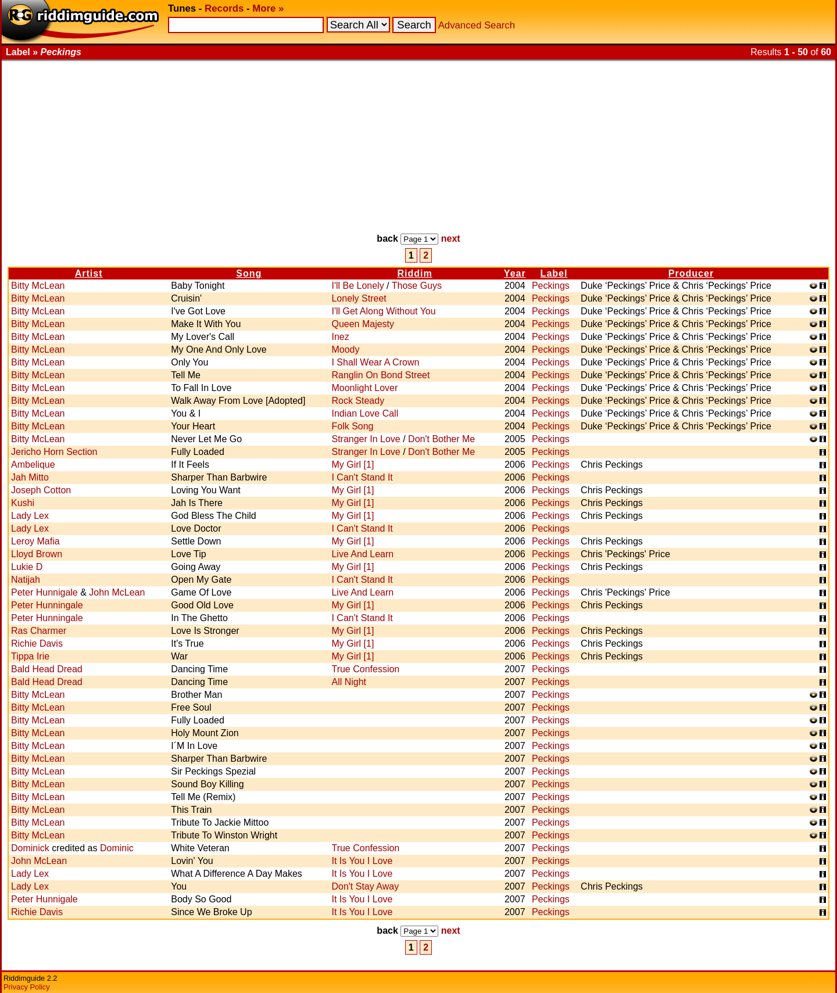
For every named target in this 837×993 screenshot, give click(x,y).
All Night (348, 682)
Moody (345, 349)
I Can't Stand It (361, 477)
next (450, 238)
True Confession (365, 669)
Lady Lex (30, 516)
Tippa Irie (30, 656)
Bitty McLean (38, 286)
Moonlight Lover (364, 388)
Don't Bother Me (441, 439)
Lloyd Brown (36, 554)
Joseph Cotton (41, 490)
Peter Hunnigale (44, 592)
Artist (89, 273)
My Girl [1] (352, 464)
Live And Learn (362, 554)
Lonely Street (358, 298)
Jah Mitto (30, 477)
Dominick (30, 848)
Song (249, 273)
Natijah (25, 580)
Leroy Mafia (35, 541)
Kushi (22, 503)
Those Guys (417, 286)
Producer (691, 273)
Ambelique (33, 464)
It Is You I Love (361, 861)
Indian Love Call (364, 413)
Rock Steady (357, 401)
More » (268, 8)
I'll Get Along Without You (383, 311)
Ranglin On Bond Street (380, 375)
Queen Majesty (362, 324)
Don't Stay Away (365, 886)
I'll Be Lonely (357, 286)
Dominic (117, 848)
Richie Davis (37, 643)
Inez (340, 337)
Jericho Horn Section (54, 452)
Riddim (414, 273)
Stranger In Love (365, 439)
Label (554, 273)
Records (224, 8)
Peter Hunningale (47, 605)
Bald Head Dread (47, 669)
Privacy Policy (26, 987)
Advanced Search (476, 25)
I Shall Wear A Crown (375, 362)
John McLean (117, 592)
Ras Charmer (38, 631)
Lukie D (26, 567)
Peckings (551, 286)
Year (515, 273)
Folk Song (352, 426)
